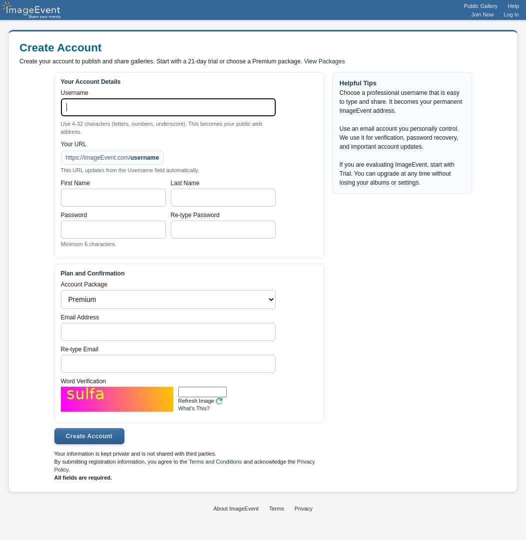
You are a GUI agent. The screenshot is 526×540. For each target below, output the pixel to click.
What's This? (194, 408)
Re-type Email (79, 349)
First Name (75, 183)
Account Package (84, 284)
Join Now (482, 14)
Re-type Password (195, 215)
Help (513, 6)
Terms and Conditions (215, 462)
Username (74, 92)
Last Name (185, 183)
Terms (276, 509)
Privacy (304, 509)
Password (74, 215)
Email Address (80, 317)
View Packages (324, 61)
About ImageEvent (236, 509)
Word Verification (83, 381)
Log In (511, 14)
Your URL (74, 144)
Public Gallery (481, 6)
